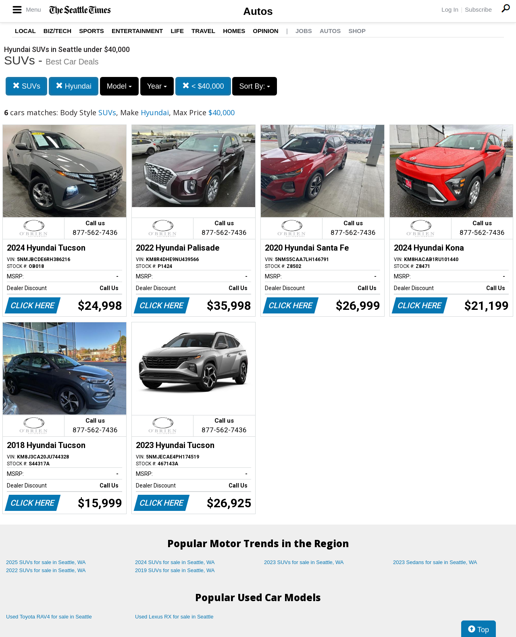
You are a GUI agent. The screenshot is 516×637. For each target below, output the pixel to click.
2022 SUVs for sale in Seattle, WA (46, 570)
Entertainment (137, 30)
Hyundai (74, 86)
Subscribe (478, 9)
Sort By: (254, 86)
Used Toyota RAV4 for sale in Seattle (49, 617)
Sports (91, 30)
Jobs (303, 30)
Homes (234, 30)
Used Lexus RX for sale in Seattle (174, 617)
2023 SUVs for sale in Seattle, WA (304, 562)
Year (157, 86)
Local (25, 30)
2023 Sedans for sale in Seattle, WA (435, 562)
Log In (449, 9)
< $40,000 (203, 86)
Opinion (265, 30)
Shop (357, 30)
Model (119, 86)
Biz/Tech (57, 30)
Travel (203, 30)
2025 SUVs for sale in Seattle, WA (46, 562)
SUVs (26, 86)
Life (177, 30)
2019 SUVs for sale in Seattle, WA (175, 570)
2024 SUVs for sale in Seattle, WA (175, 562)
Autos (258, 11)
